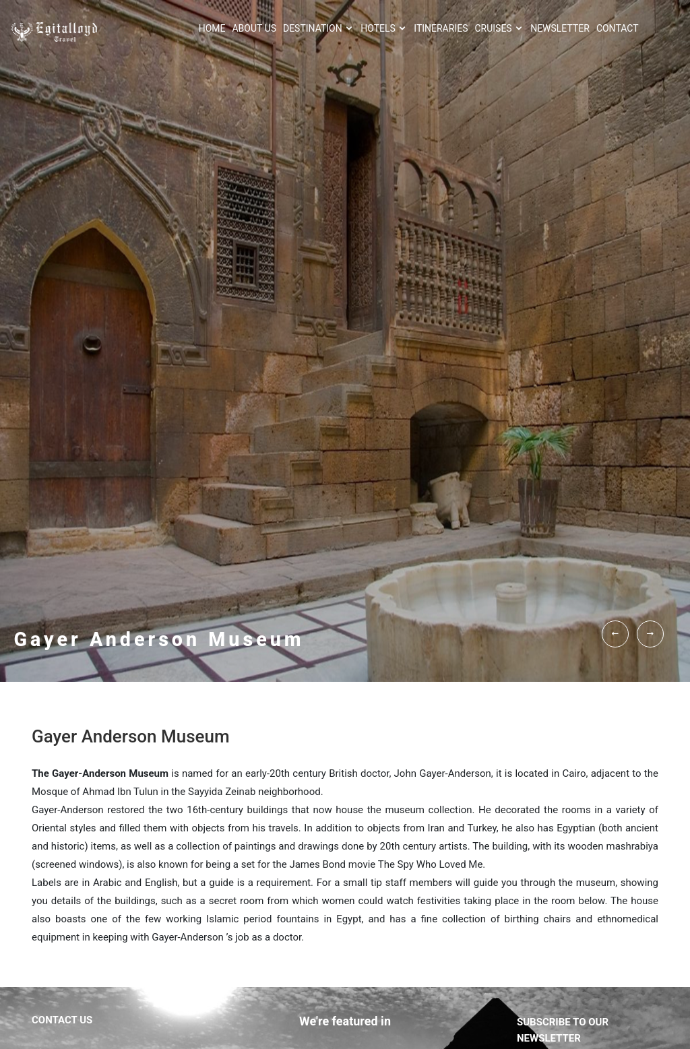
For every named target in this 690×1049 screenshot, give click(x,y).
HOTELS (383, 28)
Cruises (499, 28)
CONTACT (617, 28)
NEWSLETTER (560, 28)
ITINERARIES (441, 28)
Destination (318, 28)
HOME (212, 28)
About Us (254, 28)
